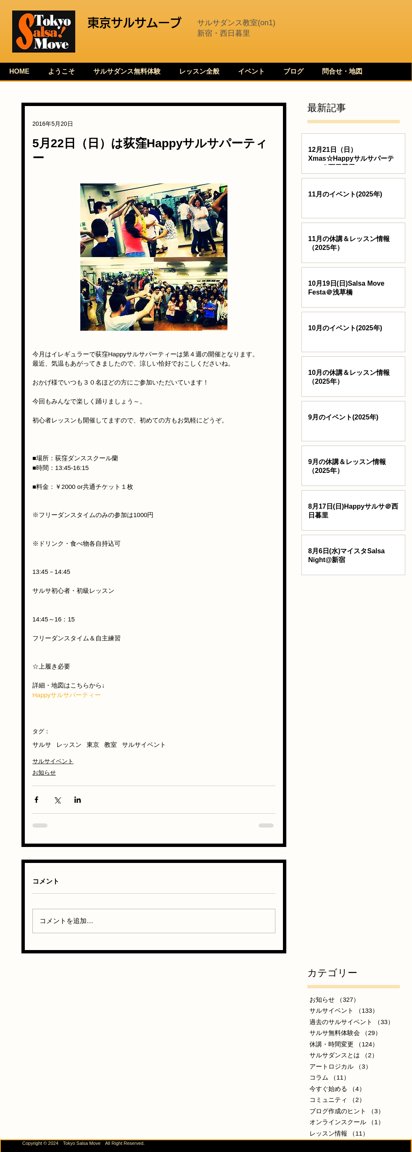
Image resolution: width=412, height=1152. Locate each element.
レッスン (69, 744)
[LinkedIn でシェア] (78, 800)
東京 (93, 744)
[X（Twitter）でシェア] (57, 800)
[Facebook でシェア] (36, 800)
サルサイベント (144, 744)
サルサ (41, 744)
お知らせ (44, 772)
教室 (110, 744)
